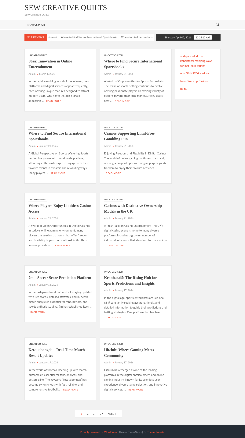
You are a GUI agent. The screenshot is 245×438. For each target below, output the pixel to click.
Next (111, 412)
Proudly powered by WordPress (98, 431)
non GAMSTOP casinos (194, 73)
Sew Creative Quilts (65, 7)
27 (101, 412)
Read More (53, 100)
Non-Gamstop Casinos (194, 81)
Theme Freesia (155, 431)
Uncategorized (37, 55)
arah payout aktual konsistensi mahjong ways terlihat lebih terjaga (196, 60)
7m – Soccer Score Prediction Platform (59, 277)
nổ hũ (183, 88)
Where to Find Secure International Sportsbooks (93, 37)
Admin (31, 73)
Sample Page (36, 24)
